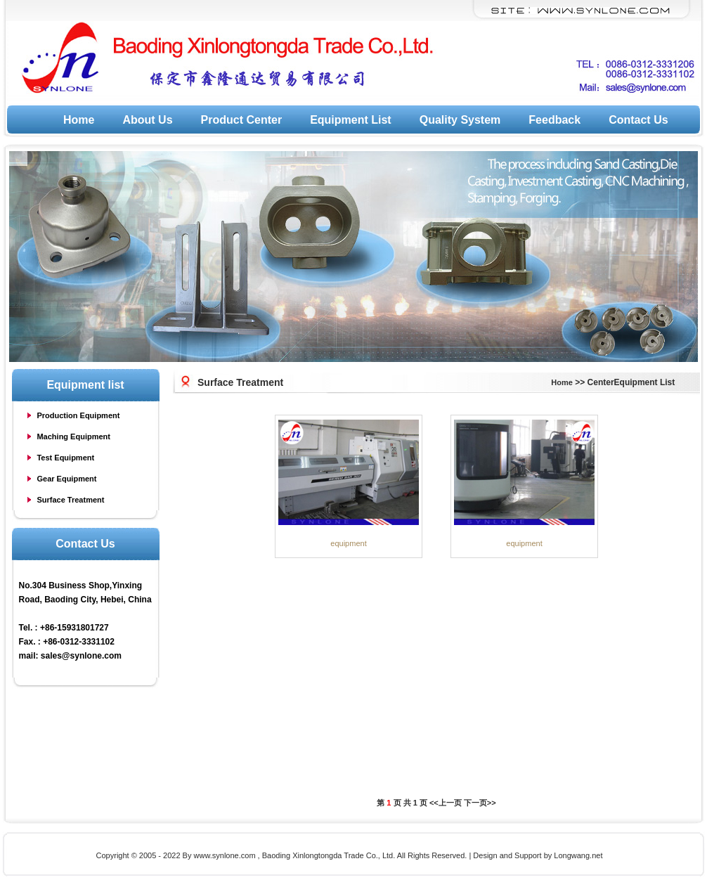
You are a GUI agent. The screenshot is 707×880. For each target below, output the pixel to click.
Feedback (554, 120)
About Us (147, 120)
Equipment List (350, 120)
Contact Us (638, 120)
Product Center (242, 120)
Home (78, 120)
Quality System (460, 120)
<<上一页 (445, 802)
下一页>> (480, 802)
